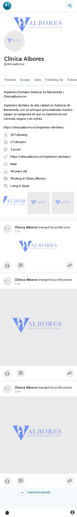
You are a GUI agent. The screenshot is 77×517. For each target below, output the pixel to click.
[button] (70, 5)
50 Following (18, 135)
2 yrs (17, 231)
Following (54, 80)
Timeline (10, 79)
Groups (25, 79)
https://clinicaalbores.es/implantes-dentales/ (40, 157)
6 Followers (18, 142)
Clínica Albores (36, 178)
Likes (37, 79)
